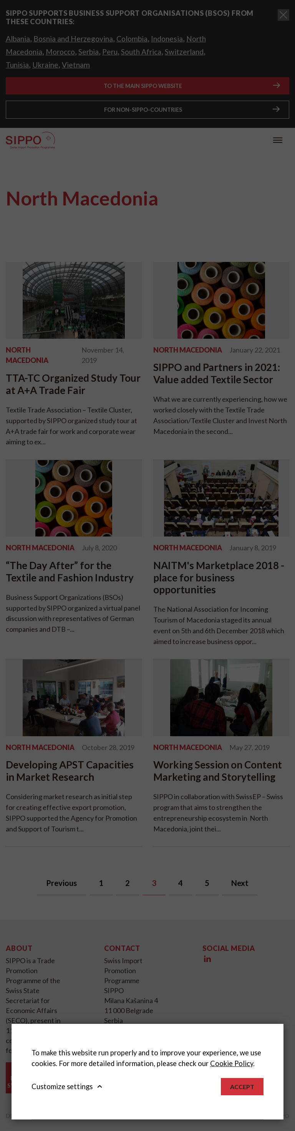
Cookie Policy (231, 1063)
